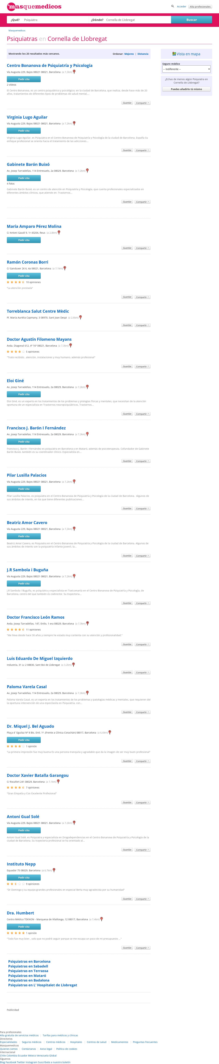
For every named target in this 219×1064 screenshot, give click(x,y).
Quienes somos (9, 1048)
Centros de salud (96, 1042)
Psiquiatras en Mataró (27, 975)
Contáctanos (29, 1048)
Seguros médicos (31, 1042)
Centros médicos (55, 1042)
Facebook (11, 1062)
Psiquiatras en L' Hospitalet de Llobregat (42, 985)
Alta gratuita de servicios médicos (19, 1035)
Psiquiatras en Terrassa (28, 971)
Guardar (127, 102)
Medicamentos (119, 1042)
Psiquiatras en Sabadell (28, 966)
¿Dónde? (97, 20)
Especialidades (8, 1042)
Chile (3, 1055)
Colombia (12, 1055)
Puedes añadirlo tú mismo (186, 89)
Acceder (181, 6)
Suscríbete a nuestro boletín (54, 1062)
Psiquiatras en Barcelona (29, 961)
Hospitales (76, 1042)
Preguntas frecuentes (145, 1042)
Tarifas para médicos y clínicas (60, 1035)
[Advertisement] (186, 148)
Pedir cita (23, 79)
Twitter (21, 1062)
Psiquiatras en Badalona (28, 980)
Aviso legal (46, 1048)
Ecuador (22, 1055)
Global (53, 1055)
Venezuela (43, 1055)
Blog (2, 1062)
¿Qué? (15, 20)
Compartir (142, 102)
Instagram (31, 1062)
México (32, 1055)
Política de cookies (66, 1048)
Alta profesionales (200, 6)
